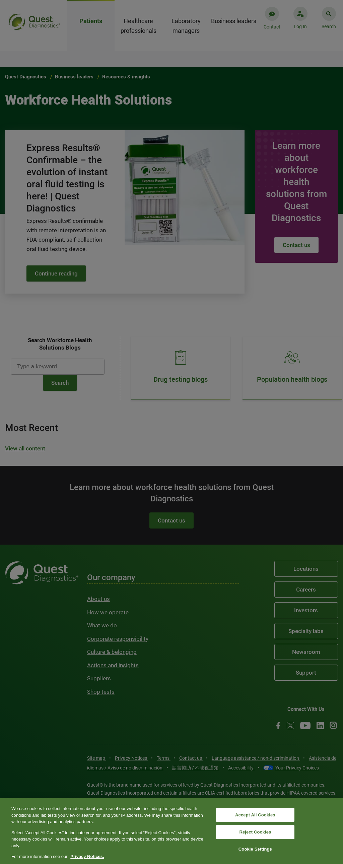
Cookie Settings (255, 849)
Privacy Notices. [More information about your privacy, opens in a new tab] (87, 856)
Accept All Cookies (255, 814)
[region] (171, 831)
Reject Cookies (255, 832)
